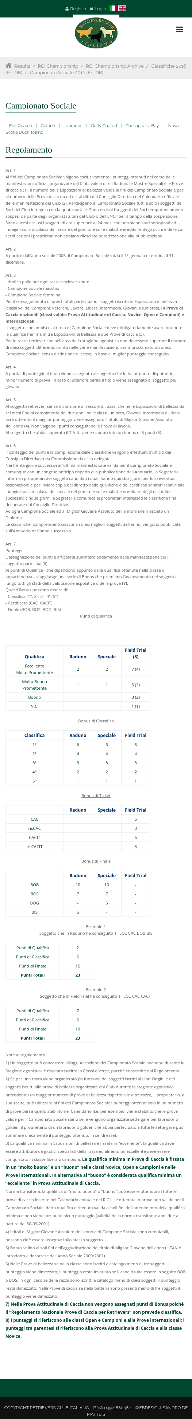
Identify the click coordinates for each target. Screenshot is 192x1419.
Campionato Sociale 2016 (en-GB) (66, 72)
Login (100, 8)
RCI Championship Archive (114, 66)
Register (78, 8)
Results (22, 66)
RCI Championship (58, 66)
